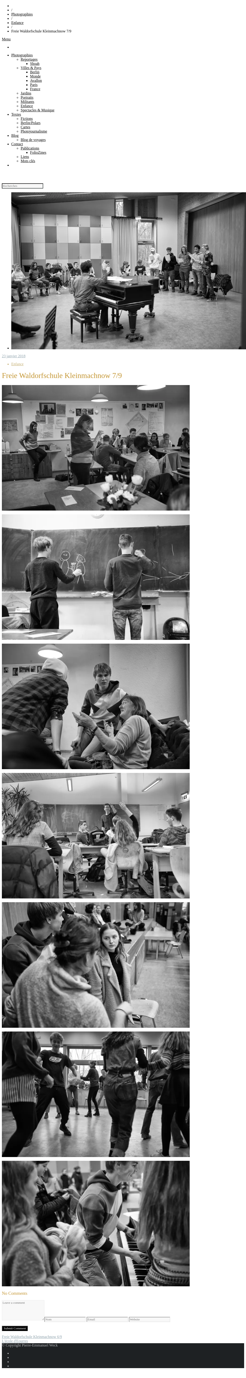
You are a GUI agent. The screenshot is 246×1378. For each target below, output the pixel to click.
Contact (17, 144)
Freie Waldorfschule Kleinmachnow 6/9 (32, 1337)
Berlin (34, 72)
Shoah (34, 64)
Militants (27, 102)
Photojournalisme (34, 131)
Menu (6, 39)
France (35, 89)
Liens (25, 157)
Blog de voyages (33, 140)
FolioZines (38, 152)
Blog (15, 136)
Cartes (25, 127)
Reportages (29, 59)
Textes (16, 114)
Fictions (27, 119)
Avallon (36, 81)
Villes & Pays (31, 68)
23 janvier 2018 (13, 356)
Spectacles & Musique (37, 110)
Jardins (26, 93)
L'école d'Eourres (15, 1341)
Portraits (27, 97)
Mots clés (28, 161)
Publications (30, 148)
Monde (35, 76)
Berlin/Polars (30, 123)
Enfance (17, 23)
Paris (34, 85)
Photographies (22, 14)
